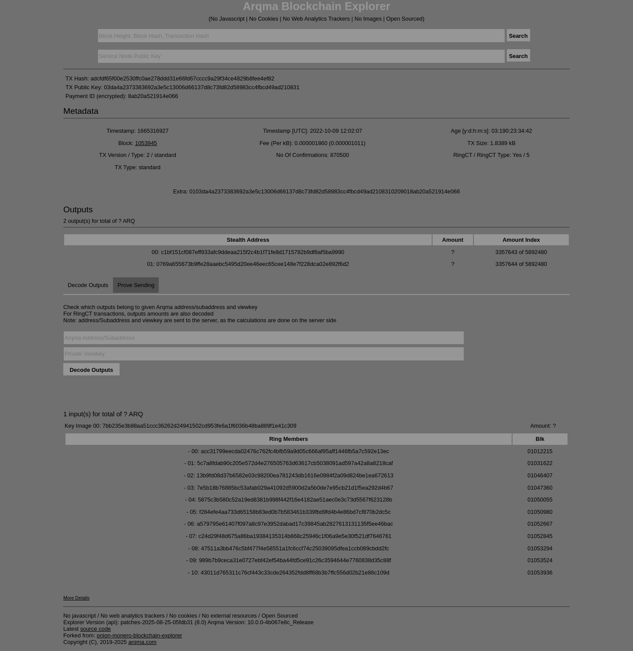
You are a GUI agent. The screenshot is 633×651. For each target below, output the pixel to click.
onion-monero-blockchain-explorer (139, 635)
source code (95, 629)
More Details (76, 597)
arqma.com (142, 642)
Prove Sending (135, 285)
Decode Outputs (88, 285)
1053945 (146, 143)
